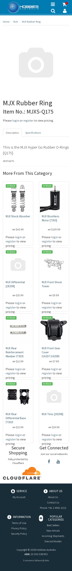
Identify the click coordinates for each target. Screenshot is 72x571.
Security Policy (19, 533)
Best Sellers (53, 525)
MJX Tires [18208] (52, 414)
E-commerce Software (32, 560)
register (28, 121)
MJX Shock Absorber (18, 216)
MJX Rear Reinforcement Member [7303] (15, 352)
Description (12, 132)
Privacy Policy (18, 528)
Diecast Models (53, 541)
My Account (19, 497)
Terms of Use (19, 523)
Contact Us (53, 502)
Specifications (33, 132)
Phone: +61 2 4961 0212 (53, 508)
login (15, 121)
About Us (53, 497)
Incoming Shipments (53, 536)
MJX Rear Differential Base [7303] (16, 418)
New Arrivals (53, 530)
